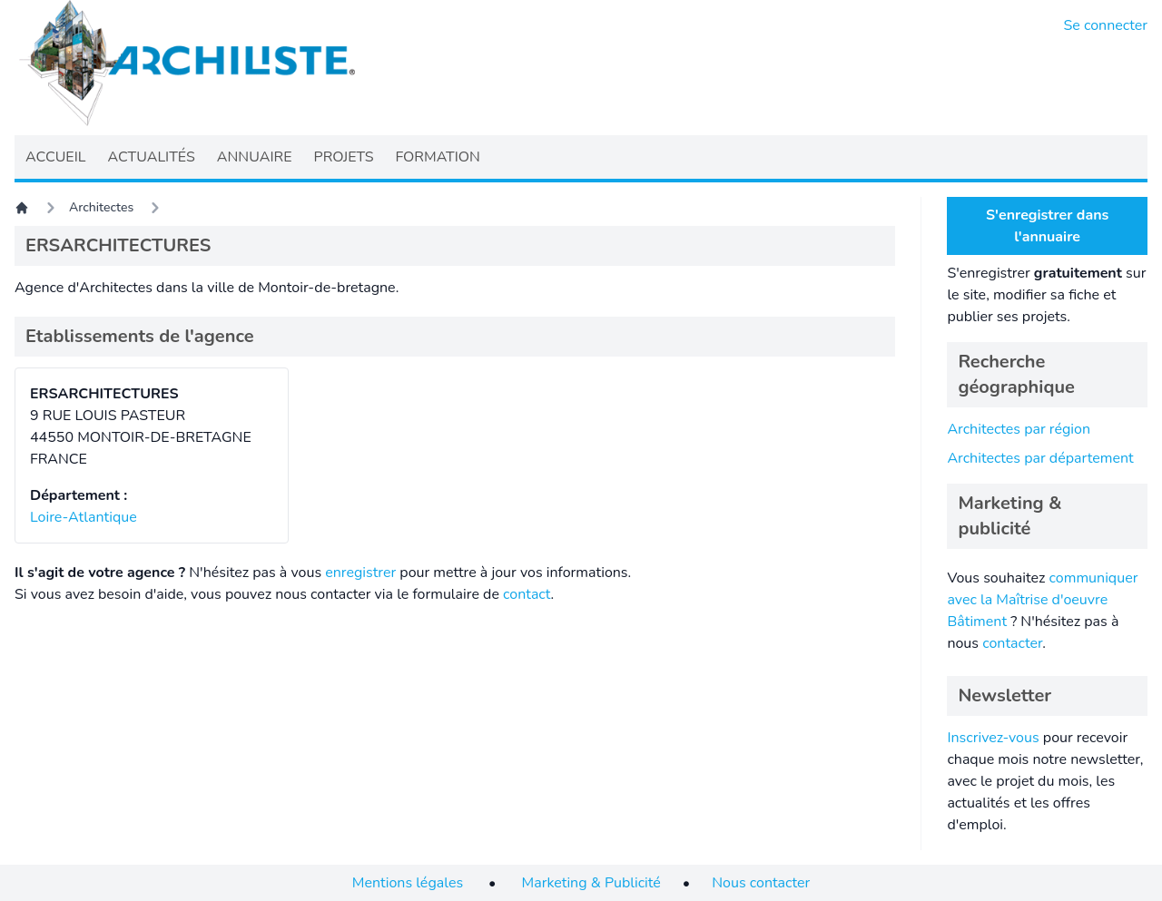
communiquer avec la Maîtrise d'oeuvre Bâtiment (1042, 600)
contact (527, 594)
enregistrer (360, 573)
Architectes (101, 207)
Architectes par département (1040, 458)
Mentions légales (407, 883)
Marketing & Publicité (591, 883)
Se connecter (1106, 25)
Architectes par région (1018, 429)
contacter (1012, 643)
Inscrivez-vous (993, 738)
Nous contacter (761, 883)
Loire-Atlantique (83, 517)
